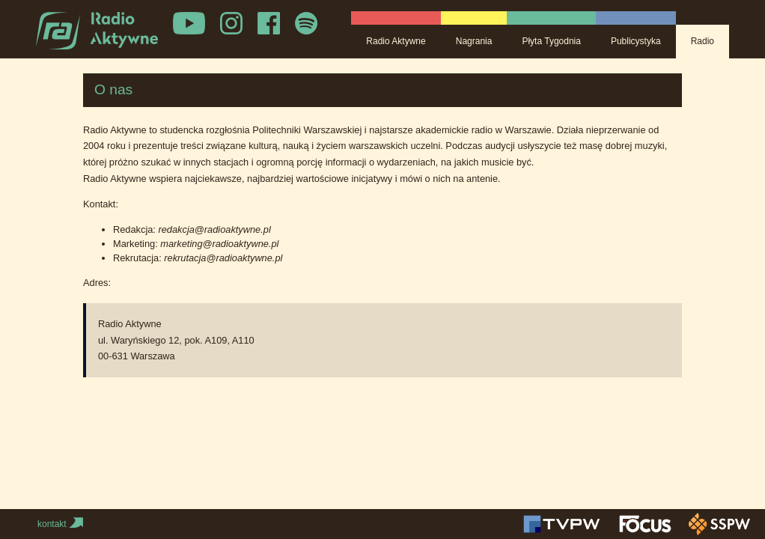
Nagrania (474, 41)
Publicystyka (636, 41)
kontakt (61, 524)
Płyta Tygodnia (551, 41)
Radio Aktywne (395, 41)
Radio (702, 41)
